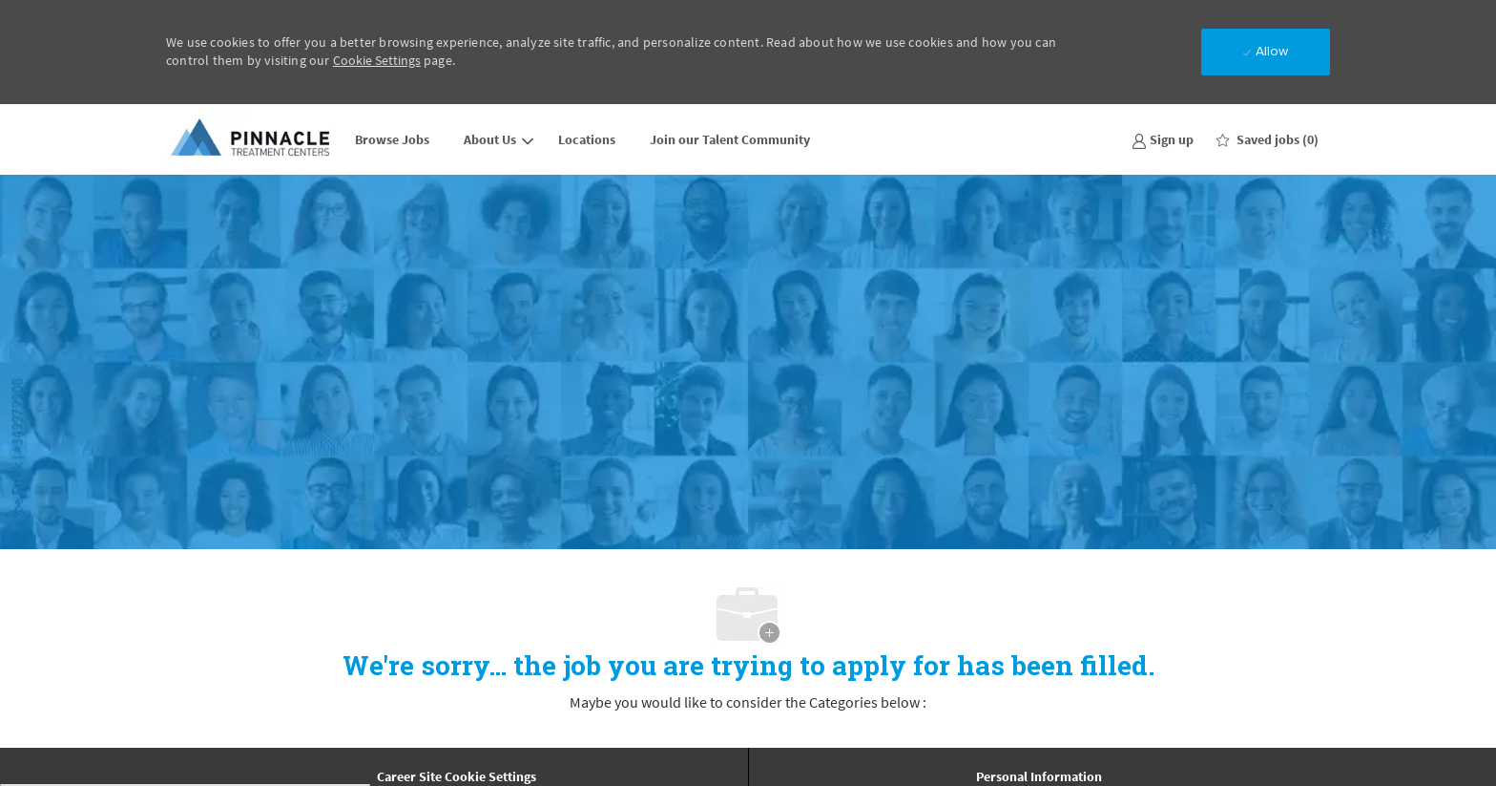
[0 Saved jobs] (1267, 139)
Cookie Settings (377, 60)
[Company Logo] (252, 139)
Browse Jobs (392, 139)
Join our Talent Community (730, 139)
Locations (586, 139)
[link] (1163, 139)
